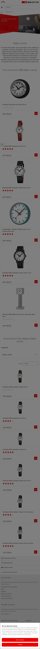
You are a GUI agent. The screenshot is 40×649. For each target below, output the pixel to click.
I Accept (20, 644)
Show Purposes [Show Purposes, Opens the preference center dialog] (20, 640)
